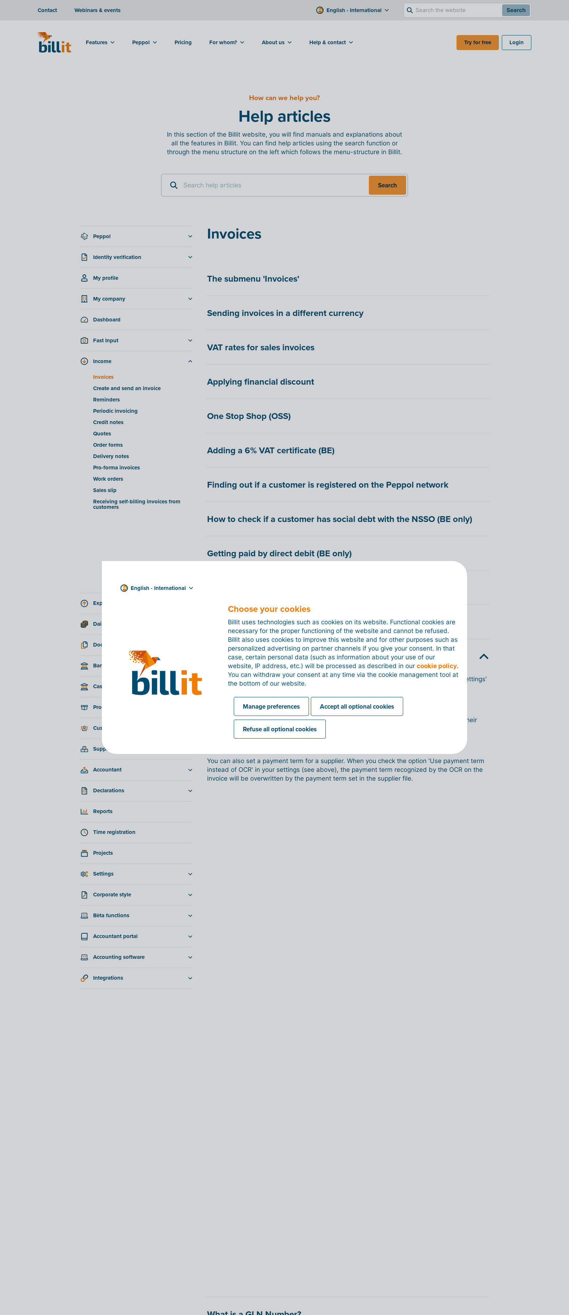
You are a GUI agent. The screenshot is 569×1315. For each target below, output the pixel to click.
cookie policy (437, 666)
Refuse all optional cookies (280, 729)
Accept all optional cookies (357, 706)
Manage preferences (271, 706)
